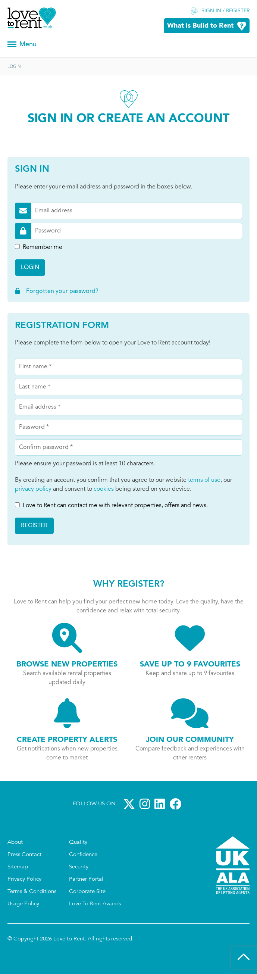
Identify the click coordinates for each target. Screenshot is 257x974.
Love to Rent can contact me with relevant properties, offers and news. (111, 505)
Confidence (83, 855)
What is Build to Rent (200, 26)
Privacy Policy (24, 879)
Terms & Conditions (31, 892)
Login (30, 268)
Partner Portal (86, 879)
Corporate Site (87, 892)
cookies (104, 489)
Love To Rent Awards (95, 904)
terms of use (204, 480)
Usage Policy (23, 904)
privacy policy (33, 489)
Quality (78, 842)
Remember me (38, 247)
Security (78, 867)
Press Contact (24, 855)
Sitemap (17, 867)
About (15, 842)
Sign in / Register (225, 11)
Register (34, 526)
